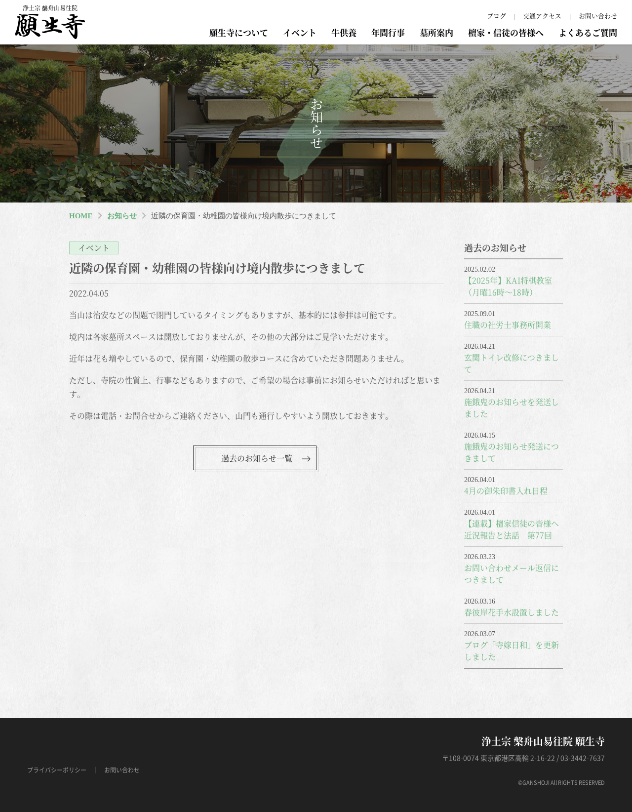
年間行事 (388, 32)
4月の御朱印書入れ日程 (506, 490)
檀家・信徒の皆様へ (506, 32)
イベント (299, 32)
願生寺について (238, 32)
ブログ (496, 15)
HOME (81, 216)
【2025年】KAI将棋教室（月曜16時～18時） (508, 286)
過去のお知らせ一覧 (256, 458)
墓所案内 (436, 32)
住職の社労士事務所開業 (507, 324)
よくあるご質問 (587, 32)
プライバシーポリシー (56, 770)
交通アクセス (542, 15)
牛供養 (343, 32)
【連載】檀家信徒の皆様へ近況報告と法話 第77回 (511, 529)
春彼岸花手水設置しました (511, 612)
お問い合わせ (598, 15)
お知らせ (122, 216)
